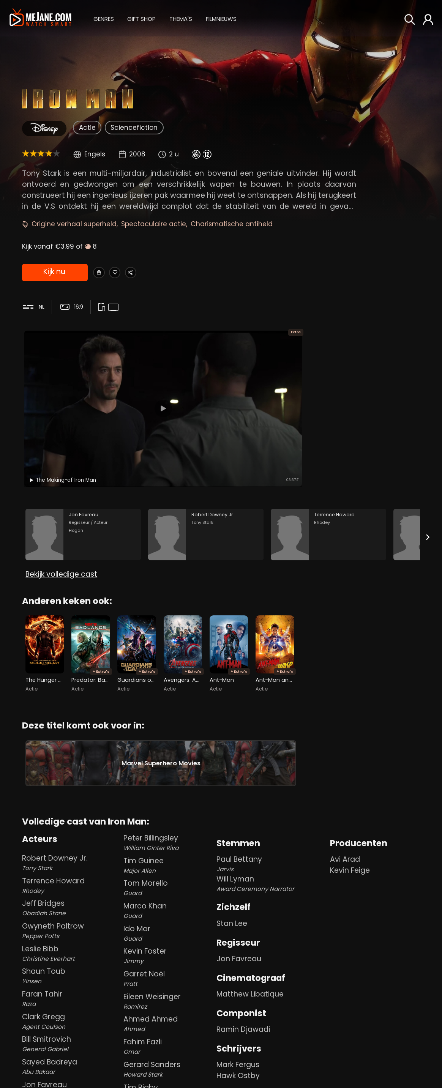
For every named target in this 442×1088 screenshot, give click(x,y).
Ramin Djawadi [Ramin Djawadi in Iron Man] (243, 1024)
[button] (103, 18)
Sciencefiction (134, 127)
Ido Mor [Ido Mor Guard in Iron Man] (168, 928)
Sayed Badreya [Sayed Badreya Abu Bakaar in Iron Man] (71, 1061)
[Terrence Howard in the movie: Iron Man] (328, 475)
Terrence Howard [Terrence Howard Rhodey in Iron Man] (71, 880)
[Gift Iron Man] (102, 273)
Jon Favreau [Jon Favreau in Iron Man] (238, 954)
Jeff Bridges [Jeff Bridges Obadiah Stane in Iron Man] (71, 903)
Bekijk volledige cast (61, 525)
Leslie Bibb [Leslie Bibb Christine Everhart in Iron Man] (71, 948)
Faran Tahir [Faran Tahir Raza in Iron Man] (71, 993)
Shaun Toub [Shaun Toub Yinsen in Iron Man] (71, 971)
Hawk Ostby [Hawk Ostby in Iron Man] (238, 1071)
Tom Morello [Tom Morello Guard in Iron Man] (168, 882)
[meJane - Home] (40, 18)
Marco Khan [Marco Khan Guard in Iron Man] (168, 905)
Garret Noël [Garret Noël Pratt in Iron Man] (168, 973)
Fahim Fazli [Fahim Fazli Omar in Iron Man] (168, 1041)
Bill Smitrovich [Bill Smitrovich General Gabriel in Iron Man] (71, 1039)
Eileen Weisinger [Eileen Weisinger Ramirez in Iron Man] (168, 996)
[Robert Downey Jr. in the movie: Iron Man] (206, 475)
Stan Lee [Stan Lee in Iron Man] (231, 918)
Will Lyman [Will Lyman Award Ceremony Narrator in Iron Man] (271, 879)
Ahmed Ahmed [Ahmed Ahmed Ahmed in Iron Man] (168, 1019)
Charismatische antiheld (232, 224)
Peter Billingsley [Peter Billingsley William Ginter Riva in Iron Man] (168, 837)
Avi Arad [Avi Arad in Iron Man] (345, 855)
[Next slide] (428, 477)
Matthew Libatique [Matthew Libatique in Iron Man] (250, 989)
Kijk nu (54, 273)
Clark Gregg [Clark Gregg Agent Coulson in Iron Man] (71, 1016)
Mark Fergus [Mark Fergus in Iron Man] (237, 1060)
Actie (87, 127)
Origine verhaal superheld (74, 224)
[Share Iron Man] (150, 273)
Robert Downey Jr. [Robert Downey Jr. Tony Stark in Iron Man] (71, 857)
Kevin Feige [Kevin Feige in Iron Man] (350, 866)
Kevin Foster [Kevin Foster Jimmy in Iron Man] (168, 951)
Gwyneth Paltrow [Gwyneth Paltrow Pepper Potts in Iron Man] (71, 925)
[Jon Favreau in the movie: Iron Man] (83, 475)
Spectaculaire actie (153, 224)
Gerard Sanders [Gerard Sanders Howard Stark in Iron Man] (168, 1064)
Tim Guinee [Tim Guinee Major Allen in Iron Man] (168, 860)
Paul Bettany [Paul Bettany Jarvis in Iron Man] (271, 859)
